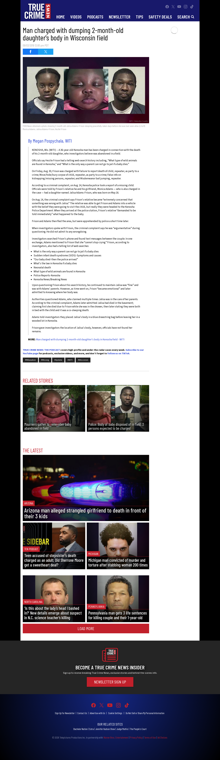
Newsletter (119, 16)
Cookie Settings (115, 713)
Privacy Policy (136, 737)
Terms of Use (150, 737)
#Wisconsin (83, 360)
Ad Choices (162, 737)
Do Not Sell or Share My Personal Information (145, 713)
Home (60, 16)
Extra (91, 728)
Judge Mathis (122, 728)
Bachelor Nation (80, 728)
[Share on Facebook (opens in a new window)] (30, 52)
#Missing (45, 360)
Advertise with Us (97, 713)
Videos (76, 16)
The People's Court (138, 728)
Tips (139, 16)
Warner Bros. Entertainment (115, 737)
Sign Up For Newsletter (65, 713)
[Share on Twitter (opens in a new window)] (45, 52)
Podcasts (95, 16)
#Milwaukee (30, 360)
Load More (86, 628)
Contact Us (82, 713)
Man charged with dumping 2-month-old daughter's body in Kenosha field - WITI (80, 339)
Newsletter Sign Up (110, 681)
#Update (58, 360)
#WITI (70, 360)
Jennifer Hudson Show (105, 728)
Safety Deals (160, 16)
